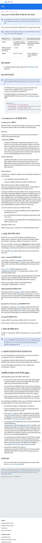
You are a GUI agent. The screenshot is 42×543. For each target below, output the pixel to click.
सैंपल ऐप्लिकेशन (31, 67)
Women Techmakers (6, 530)
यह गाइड (19, 33)
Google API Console (6, 537)
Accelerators (4, 528)
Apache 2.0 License (20, 470)
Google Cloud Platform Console (8, 539)
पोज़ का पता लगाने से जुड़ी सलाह (14, 464)
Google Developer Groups (7, 523)
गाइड (2, 6)
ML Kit (10, 2)
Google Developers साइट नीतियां (9, 472)
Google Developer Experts (7, 525)
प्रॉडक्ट (7, 11)
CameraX (6, 269)
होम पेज (2, 11)
